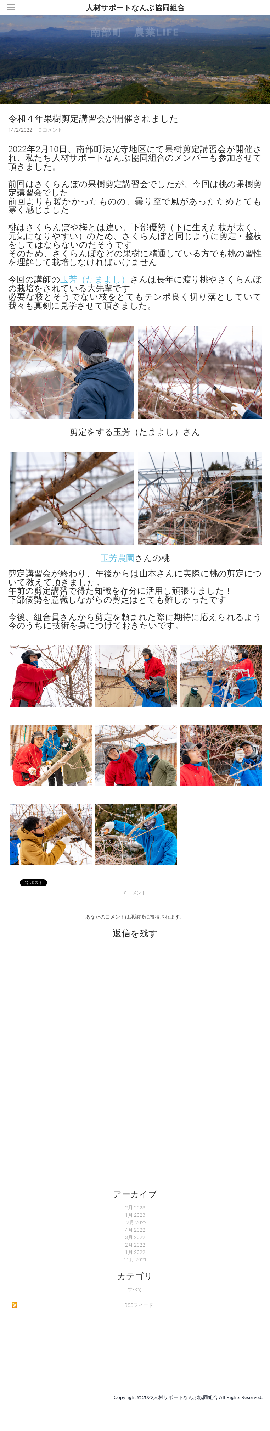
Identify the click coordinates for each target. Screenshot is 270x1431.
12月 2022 (135, 1222)
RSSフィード (138, 1305)
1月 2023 (135, 1215)
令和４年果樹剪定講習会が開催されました (93, 118)
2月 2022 (135, 1245)
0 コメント (50, 130)
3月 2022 (135, 1237)
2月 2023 (135, 1207)
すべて (135, 1289)
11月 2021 (135, 1260)
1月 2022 (135, 1252)
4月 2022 (135, 1230)
